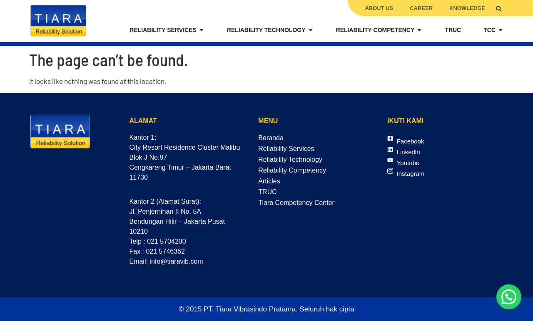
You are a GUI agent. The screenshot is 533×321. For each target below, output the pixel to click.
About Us (379, 8)
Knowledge (467, 8)
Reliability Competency (292, 170)
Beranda (271, 137)
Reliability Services (286, 148)
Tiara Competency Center (296, 202)
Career (421, 8)
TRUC (267, 191)
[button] (498, 8)
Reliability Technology (290, 159)
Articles (269, 181)
